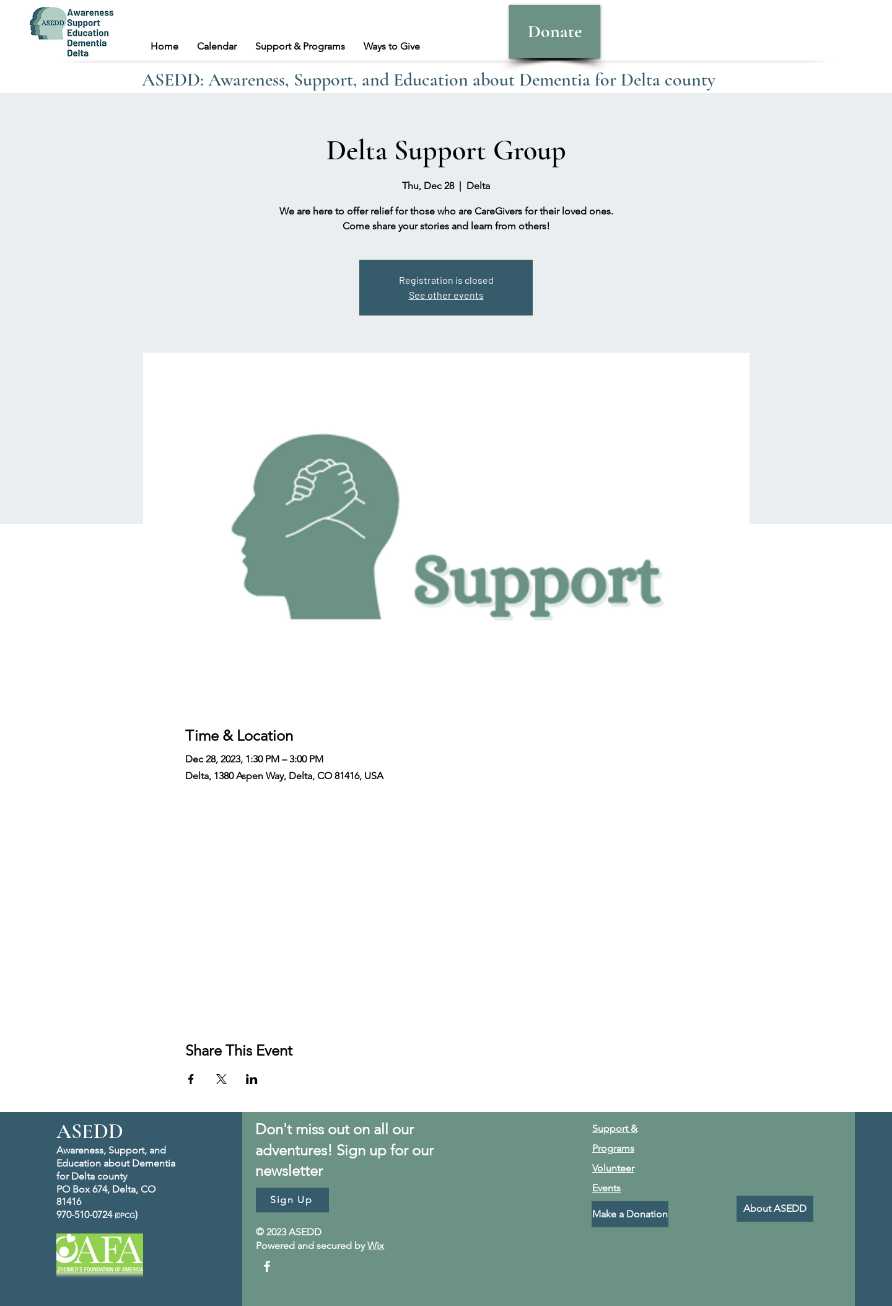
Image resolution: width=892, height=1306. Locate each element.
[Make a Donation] (630, 1214)
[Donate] (554, 31)
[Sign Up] (292, 1200)
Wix (375, 1245)
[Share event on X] (221, 1079)
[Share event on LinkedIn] (252, 1079)
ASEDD (89, 1131)
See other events (446, 295)
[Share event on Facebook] (191, 1079)
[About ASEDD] (775, 1209)
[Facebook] (267, 1266)
